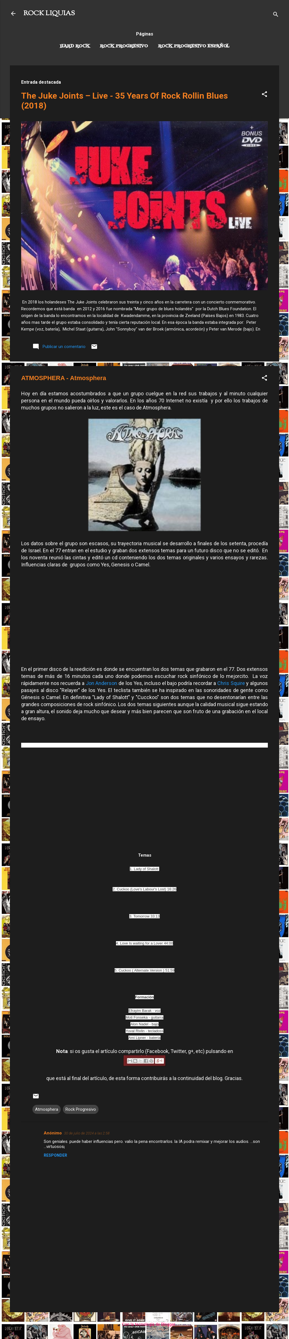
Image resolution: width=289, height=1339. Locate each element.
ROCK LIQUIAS (49, 13)
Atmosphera (46, 1109)
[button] (264, 95)
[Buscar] (275, 15)
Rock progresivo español (193, 46)
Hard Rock (75, 46)
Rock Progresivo (124, 46)
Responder (55, 1155)
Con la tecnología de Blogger (144, 1324)
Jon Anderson (101, 683)
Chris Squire (231, 683)
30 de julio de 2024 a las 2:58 (87, 1133)
